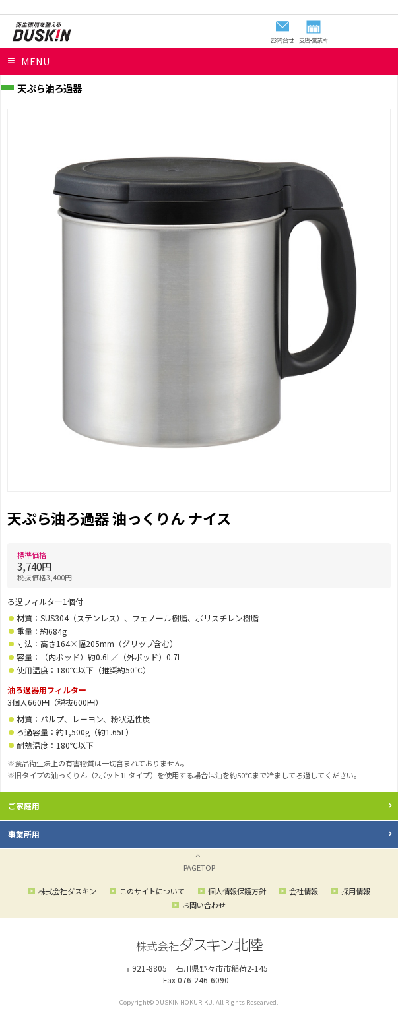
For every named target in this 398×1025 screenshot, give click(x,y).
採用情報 (355, 891)
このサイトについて (152, 891)
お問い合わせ (204, 905)
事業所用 (24, 834)
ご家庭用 (24, 805)
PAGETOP (199, 867)
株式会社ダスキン (67, 891)
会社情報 (303, 891)
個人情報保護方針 (237, 891)
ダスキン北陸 (41, 31)
